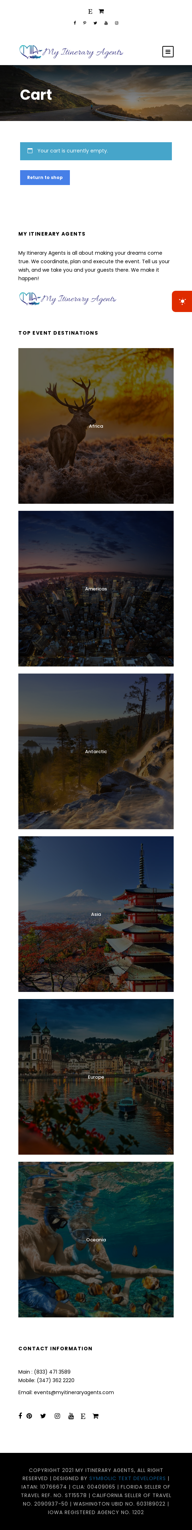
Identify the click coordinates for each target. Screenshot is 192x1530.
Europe (96, 1077)
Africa (96, 426)
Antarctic (96, 751)
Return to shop (45, 177)
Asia (96, 914)
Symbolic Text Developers (127, 1478)
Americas (96, 588)
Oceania (96, 1239)
